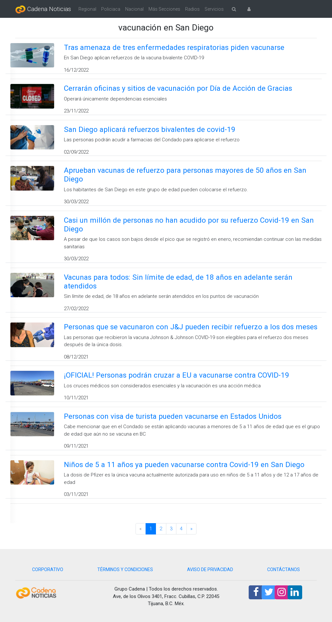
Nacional (134, 9)
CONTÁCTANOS (283, 569)
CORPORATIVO (47, 569)
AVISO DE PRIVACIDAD (210, 569)
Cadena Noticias (43, 9)
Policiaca (110, 9)
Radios (192, 9)
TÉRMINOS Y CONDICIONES (125, 569)
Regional (87, 9)
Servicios (214, 9)
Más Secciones (164, 9)
